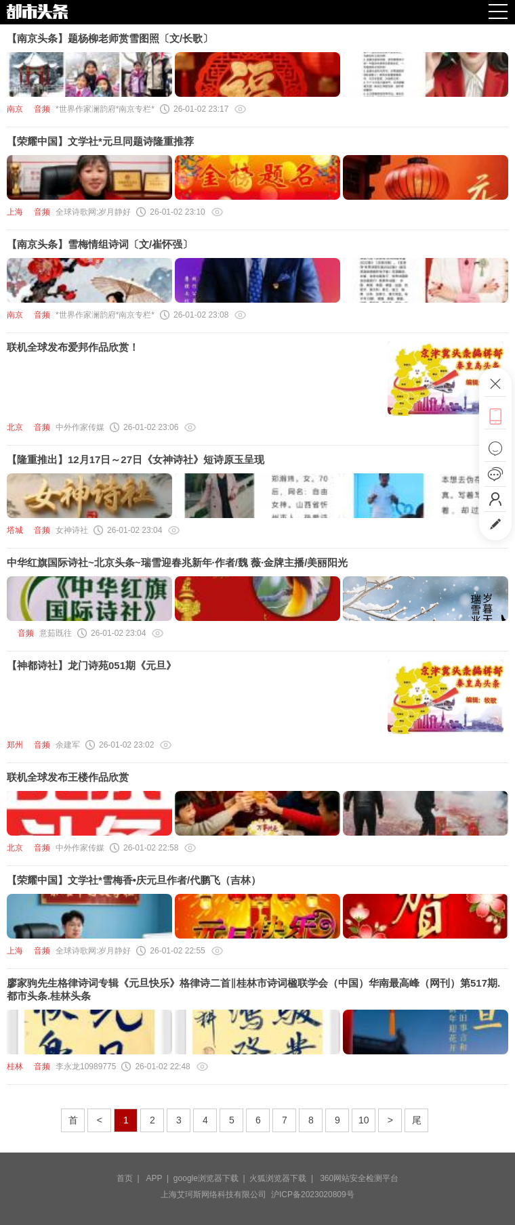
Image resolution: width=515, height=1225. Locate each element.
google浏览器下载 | (211, 1178)
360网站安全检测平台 (359, 1178)
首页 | (130, 1178)
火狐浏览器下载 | (283, 1178)
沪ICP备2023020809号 (312, 1194)
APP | (159, 1178)
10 (363, 1120)
